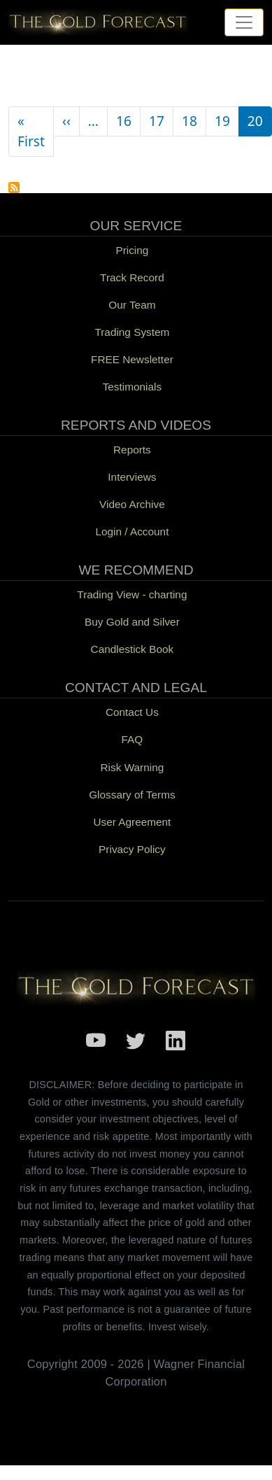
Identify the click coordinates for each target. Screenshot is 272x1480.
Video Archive (132, 504)
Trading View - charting (132, 594)
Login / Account (132, 531)
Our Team (131, 305)
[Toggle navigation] (244, 22)
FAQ (132, 739)
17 (156, 120)
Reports (132, 450)
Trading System (131, 332)
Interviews (132, 477)
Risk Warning (132, 767)
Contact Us (132, 712)
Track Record (132, 277)
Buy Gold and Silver (132, 622)
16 (123, 120)
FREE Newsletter (132, 359)
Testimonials (132, 387)
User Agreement (132, 822)
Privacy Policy (132, 849)
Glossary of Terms (132, 795)
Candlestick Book (132, 649)
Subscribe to (14, 187)
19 (222, 120)
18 (189, 120)
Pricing (131, 250)
